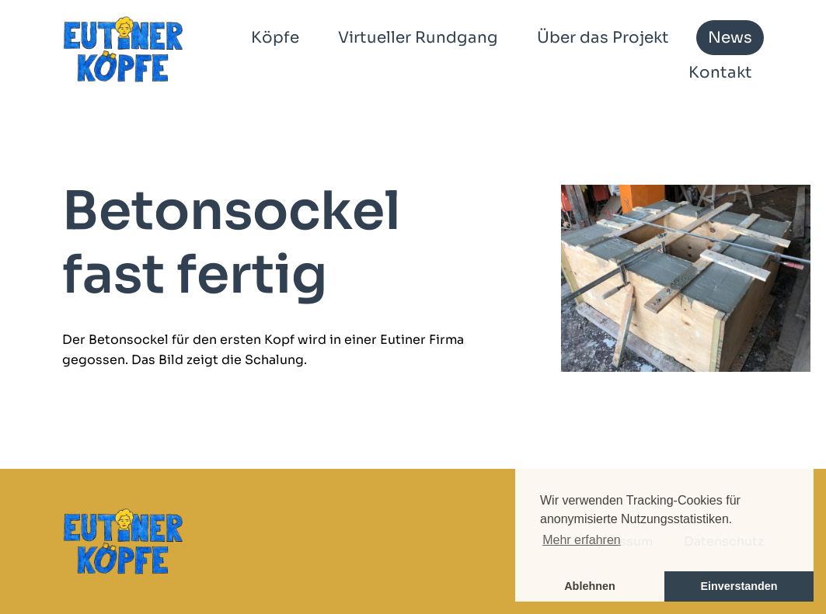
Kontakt (720, 72)
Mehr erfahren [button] (581, 539)
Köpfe (275, 37)
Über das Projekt (603, 37)
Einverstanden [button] (738, 586)
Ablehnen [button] (589, 586)
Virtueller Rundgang (418, 37)
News (730, 37)
